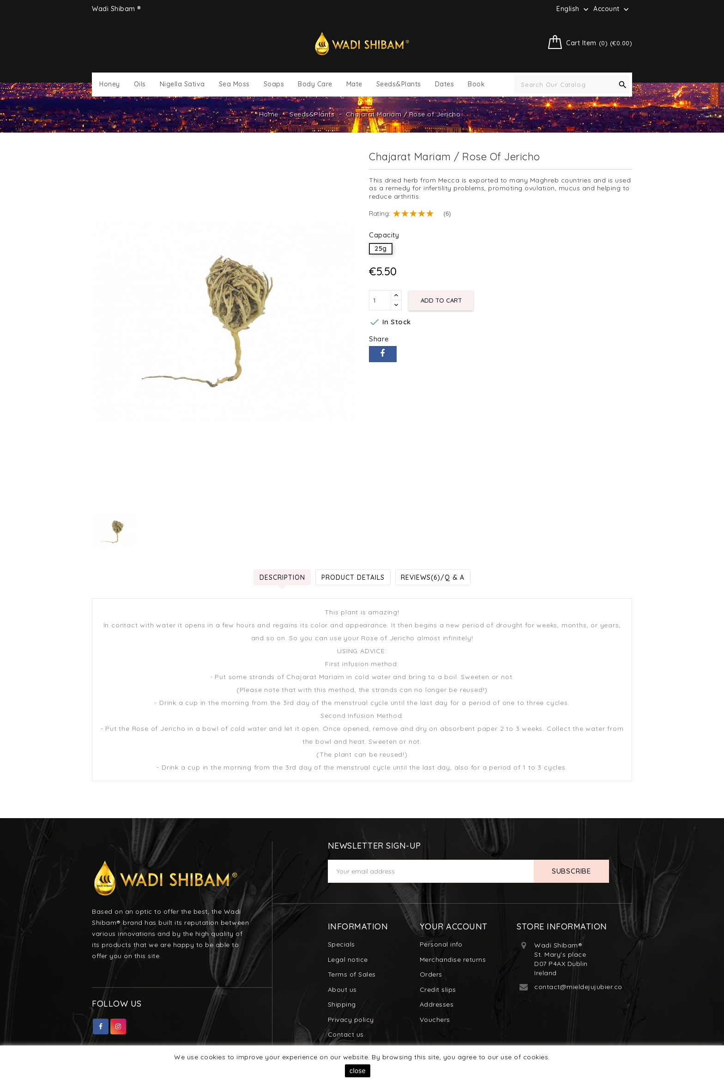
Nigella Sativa (182, 84)
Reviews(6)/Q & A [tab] (433, 577)
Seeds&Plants (398, 84)
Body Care (315, 84)
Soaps (274, 84)
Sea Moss (234, 84)
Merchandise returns (453, 959)
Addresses (437, 1004)
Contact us (346, 1034)
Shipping (342, 1004)
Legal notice (348, 959)
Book (476, 84)
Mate (354, 84)
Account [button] (612, 9)
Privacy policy (351, 1019)
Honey (109, 84)
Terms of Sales (352, 974)
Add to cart (441, 300)
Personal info (441, 944)
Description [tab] (282, 577)
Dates (444, 84)
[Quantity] (380, 300)
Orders (431, 974)
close (358, 1071)
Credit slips (438, 989)
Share (383, 354)
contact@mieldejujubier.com (581, 987)
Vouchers (435, 1019)
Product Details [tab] (353, 577)
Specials (341, 944)
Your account (454, 926)
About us (342, 989)
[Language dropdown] (573, 9)
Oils (140, 84)
